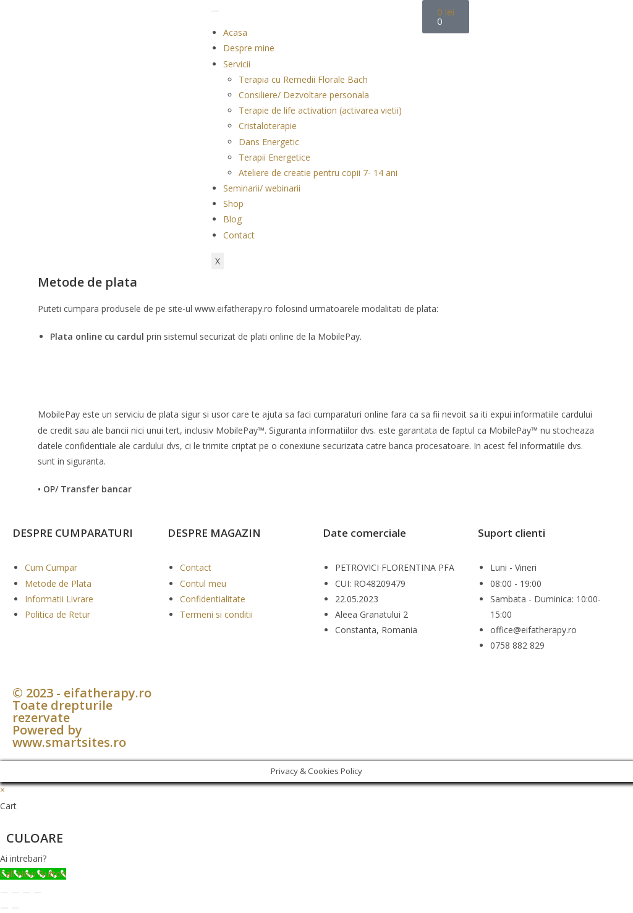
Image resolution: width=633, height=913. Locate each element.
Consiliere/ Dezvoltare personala (304, 95)
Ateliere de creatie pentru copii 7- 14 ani (318, 173)
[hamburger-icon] (215, 11)
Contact (239, 235)
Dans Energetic (269, 142)
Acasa (235, 32)
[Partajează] (26, 892)
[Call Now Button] (33, 874)
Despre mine (248, 48)
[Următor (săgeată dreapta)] (15, 908)
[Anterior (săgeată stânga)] (4, 908)
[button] (316, 858)
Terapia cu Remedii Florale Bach (303, 79)
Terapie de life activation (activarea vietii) (320, 110)
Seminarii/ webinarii (261, 188)
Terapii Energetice (274, 157)
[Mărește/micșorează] (4, 892)
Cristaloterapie (268, 126)
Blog (232, 219)
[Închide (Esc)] (37, 892)
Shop (233, 203)
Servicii (236, 64)
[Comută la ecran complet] (15, 892)
